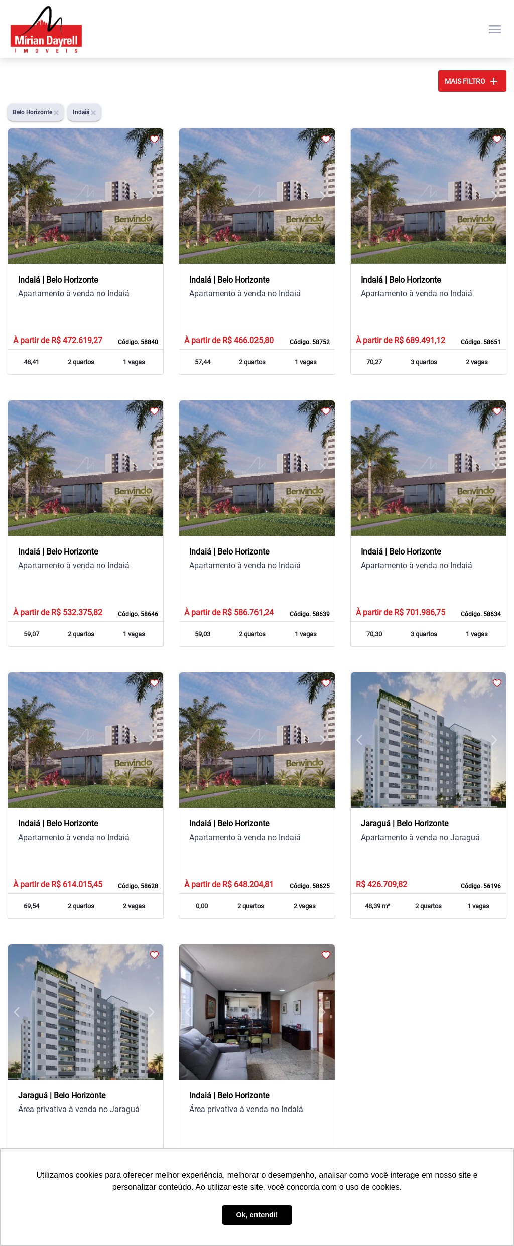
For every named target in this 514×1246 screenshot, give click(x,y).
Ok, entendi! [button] (257, 1215)
